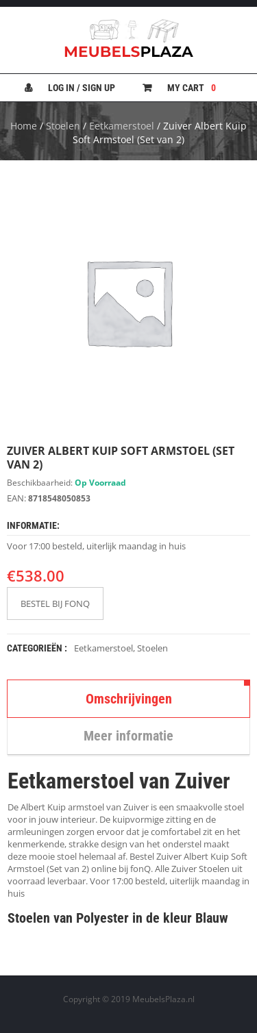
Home (23, 125)
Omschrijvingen (129, 698)
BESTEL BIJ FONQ (55, 603)
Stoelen (63, 125)
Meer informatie (128, 735)
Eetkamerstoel (121, 125)
